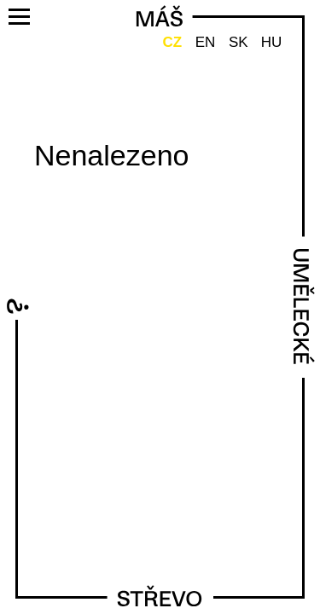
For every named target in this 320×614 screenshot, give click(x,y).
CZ (172, 42)
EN (205, 42)
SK (238, 42)
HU (271, 42)
